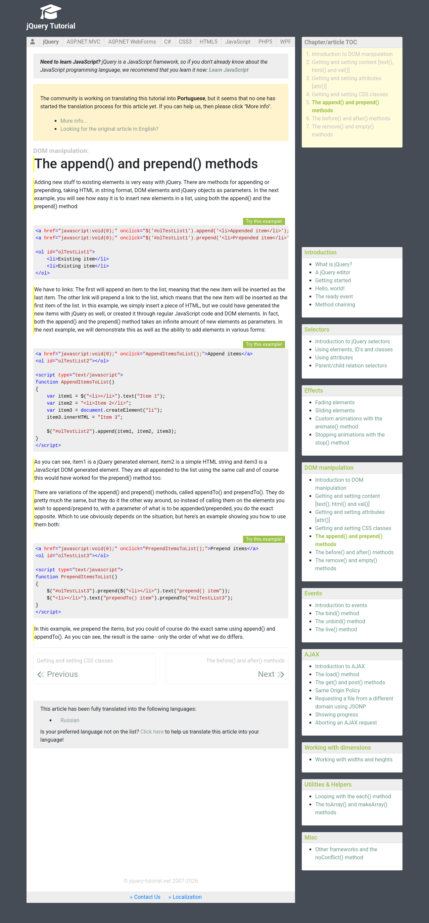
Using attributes (334, 357)
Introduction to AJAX (340, 666)
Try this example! (264, 221)
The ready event (334, 296)
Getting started (333, 280)
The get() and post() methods (350, 682)
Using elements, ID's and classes (354, 349)
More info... (74, 121)
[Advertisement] (352, 196)
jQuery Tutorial (51, 26)
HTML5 (208, 42)
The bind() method (337, 613)
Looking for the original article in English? (109, 129)
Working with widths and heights (353, 759)
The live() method (336, 629)
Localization (187, 897)
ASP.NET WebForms (132, 42)
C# (167, 42)
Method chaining (335, 304)
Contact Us (147, 897)
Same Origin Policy (337, 690)
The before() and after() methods (351, 118)
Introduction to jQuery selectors (352, 341)
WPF (285, 42)
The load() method (337, 674)
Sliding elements (335, 410)
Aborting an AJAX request (346, 722)
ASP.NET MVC (83, 42)
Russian (70, 720)
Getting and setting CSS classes (350, 94)
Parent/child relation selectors (351, 365)
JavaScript (237, 42)
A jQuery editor (332, 272)
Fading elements (335, 402)
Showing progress (336, 714)
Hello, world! (330, 288)
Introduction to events (341, 605)
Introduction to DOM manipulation (352, 54)
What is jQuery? (333, 264)
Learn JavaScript (229, 70)
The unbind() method (340, 621)
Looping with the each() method (353, 796)
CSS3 (185, 42)
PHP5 (265, 42)
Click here (152, 732)
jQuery (51, 42)
